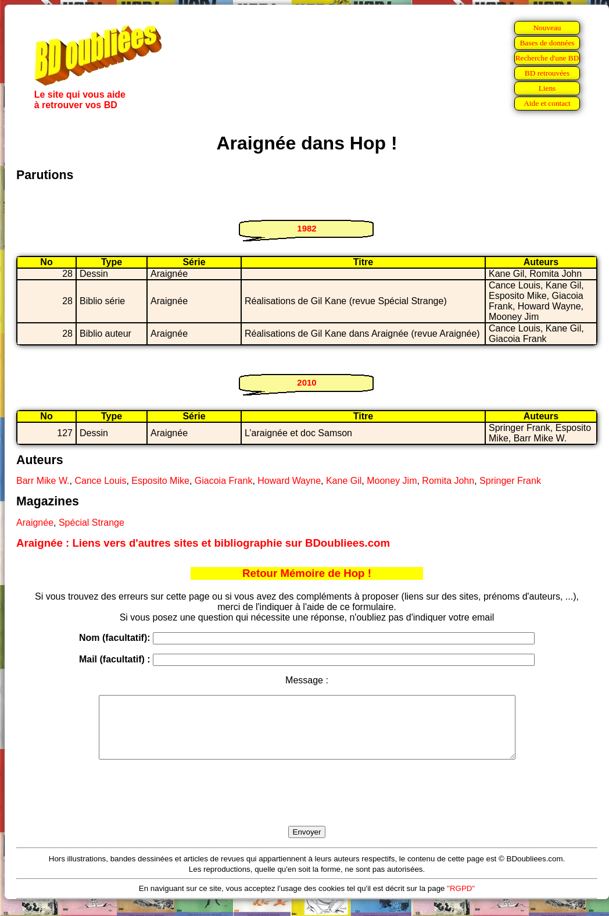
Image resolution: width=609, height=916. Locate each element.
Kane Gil (343, 481)
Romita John (448, 481)
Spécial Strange (91, 522)
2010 (306, 382)
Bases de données (547, 42)
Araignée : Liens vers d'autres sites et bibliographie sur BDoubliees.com (203, 543)
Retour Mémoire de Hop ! (306, 573)
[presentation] (306, 806)
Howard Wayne (289, 481)
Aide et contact (547, 103)
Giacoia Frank (224, 481)
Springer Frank (510, 481)
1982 (306, 228)
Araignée (34, 522)
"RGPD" (461, 900)
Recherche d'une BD (547, 58)
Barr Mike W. (43, 481)
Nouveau (547, 27)
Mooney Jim (392, 481)
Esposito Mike (160, 481)
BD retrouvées (547, 73)
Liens (547, 88)
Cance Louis (100, 481)
